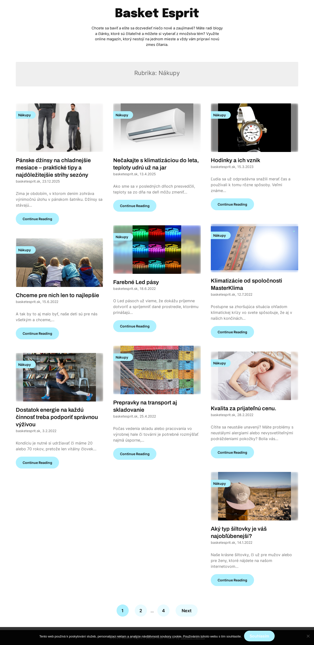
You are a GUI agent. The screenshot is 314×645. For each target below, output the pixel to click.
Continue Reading (37, 219)
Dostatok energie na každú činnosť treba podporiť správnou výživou (57, 417)
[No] (308, 636)
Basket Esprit (157, 14)
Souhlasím (259, 636)
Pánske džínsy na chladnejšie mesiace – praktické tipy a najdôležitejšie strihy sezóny (53, 167)
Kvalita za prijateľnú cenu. (243, 408)
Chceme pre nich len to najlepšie (57, 295)
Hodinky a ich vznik (235, 160)
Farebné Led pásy (136, 282)
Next (187, 610)
